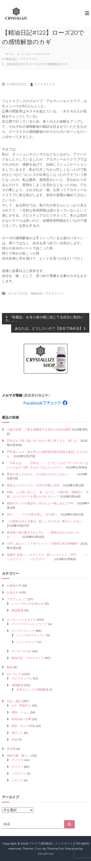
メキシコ (17, 780)
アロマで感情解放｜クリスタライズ (52, 843)
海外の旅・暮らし (18, 755)
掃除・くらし (20, 712)
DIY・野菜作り (21, 705)
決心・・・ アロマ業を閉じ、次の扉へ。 (33, 514)
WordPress (45, 853)
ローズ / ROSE (18, 293)
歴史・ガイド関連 (23, 726)
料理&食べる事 (21, 719)
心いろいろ (14, 674)
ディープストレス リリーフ (29, 624)
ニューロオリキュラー (31, 635)
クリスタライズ (44, 84)
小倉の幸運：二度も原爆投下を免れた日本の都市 (39, 429)
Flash (38, 848)
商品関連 (17, 610)
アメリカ (17, 760)
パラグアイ (19, 773)
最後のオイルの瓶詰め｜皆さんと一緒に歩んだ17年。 (41, 503)
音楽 (14, 739)
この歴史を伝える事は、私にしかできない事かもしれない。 (46, 521)
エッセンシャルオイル (35, 54)
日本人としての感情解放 (33, 689)
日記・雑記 (14, 701)
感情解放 (17, 685)
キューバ (17, 766)
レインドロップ (27, 642)
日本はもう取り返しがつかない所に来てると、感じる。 (43, 440)
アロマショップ (17, 599)
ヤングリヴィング (23, 631)
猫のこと (17, 732)
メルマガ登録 (12, 395)
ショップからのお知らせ (28, 603)
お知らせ (12, 592)
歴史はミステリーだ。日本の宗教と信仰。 (34, 485)
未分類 (11, 749)
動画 (10, 667)
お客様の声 (14, 585)
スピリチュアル (22, 678)
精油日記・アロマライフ (21, 59)
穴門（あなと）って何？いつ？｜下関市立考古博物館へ (43, 543)
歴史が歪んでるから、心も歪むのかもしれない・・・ (42, 474)
